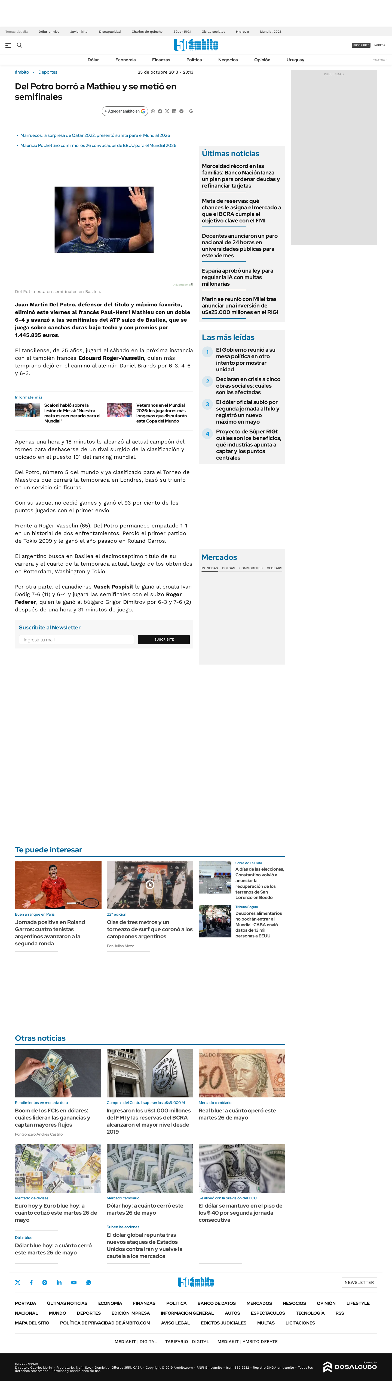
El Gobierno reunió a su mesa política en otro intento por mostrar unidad (245, 359)
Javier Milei (79, 32)
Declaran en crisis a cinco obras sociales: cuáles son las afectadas (248, 386)
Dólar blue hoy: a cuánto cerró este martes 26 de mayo (53, 1249)
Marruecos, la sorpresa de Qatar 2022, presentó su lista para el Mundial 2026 (95, 135)
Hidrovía (242, 32)
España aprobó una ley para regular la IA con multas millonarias (237, 277)
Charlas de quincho (147, 32)
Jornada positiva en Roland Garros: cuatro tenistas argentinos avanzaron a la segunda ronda (50, 933)
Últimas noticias (67, 1303)
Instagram (44, 1282)
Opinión (262, 60)
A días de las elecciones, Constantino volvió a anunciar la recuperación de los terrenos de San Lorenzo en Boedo (259, 883)
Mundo (57, 1313)
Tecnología (310, 1313)
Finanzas (161, 60)
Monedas (209, 568)
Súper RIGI (182, 32)
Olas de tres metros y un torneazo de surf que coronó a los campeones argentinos (150, 929)
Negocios (228, 60)
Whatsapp (88, 1282)
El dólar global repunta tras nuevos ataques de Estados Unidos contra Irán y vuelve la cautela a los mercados (144, 1245)
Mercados (259, 1303)
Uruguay (295, 60)
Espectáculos (268, 1313)
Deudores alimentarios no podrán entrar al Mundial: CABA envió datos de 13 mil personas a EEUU (258, 924)
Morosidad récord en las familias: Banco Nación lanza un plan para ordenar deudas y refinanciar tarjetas (241, 175)
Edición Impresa (131, 1313)
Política (194, 60)
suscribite (361, 45)
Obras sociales (213, 32)
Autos (232, 1313)
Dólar (93, 60)
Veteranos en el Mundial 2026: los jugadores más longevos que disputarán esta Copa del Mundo (161, 413)
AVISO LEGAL (175, 1323)
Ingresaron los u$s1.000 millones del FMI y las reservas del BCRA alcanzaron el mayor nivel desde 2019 (149, 1121)
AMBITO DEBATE (248, 1341)
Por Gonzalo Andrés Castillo (39, 1134)
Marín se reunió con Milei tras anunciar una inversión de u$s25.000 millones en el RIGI (240, 305)
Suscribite (164, 639)
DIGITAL (136, 1341)
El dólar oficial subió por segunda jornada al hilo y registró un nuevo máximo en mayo (248, 412)
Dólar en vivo (49, 32)
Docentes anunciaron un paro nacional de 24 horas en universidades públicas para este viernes (240, 245)
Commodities (251, 568)
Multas (266, 1323)
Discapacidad (110, 32)
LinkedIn (59, 1282)
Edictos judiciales (223, 1323)
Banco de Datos (217, 1303)
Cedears (274, 568)
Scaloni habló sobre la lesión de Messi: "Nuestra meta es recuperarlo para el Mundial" (72, 413)
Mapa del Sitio (32, 1323)
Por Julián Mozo (120, 945)
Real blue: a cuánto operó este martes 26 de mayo (237, 1114)
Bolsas (228, 568)
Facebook (31, 1282)
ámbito (22, 72)
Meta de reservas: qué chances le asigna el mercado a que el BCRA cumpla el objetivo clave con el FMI (241, 210)
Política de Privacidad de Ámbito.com (105, 1323)
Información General (187, 1313)
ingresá (379, 45)
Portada (25, 1303)
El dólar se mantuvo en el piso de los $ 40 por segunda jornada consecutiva (241, 1212)
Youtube (73, 1283)
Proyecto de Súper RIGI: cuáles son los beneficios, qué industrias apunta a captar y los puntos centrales (248, 444)
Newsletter (379, 59)
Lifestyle (358, 1303)
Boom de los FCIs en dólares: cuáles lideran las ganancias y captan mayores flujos (52, 1117)
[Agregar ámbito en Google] (125, 111)
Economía (125, 60)
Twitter (17, 1282)
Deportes (47, 72)
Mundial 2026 (270, 32)
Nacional (26, 1313)
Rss (340, 1313)
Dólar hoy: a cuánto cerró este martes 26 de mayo (145, 1209)
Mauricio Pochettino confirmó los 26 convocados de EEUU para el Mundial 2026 (98, 145)
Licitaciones (300, 1323)
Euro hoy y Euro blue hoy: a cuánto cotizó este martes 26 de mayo (56, 1212)
